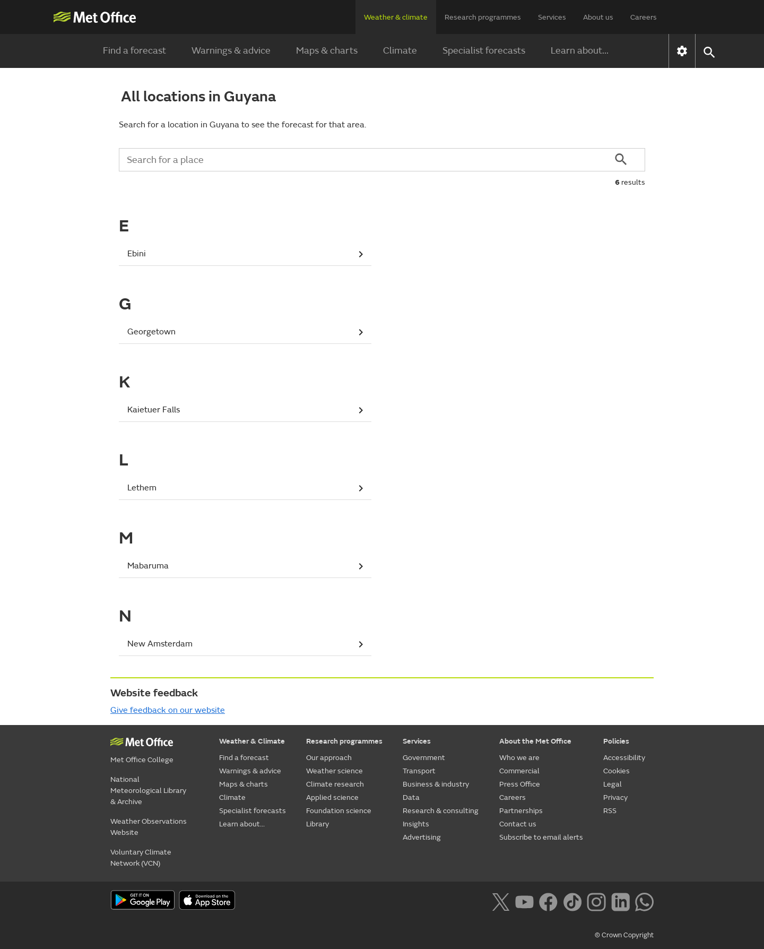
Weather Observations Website (148, 827)
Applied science (332, 797)
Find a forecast (134, 51)
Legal (612, 784)
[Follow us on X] (500, 901)
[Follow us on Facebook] (548, 901)
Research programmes (483, 17)
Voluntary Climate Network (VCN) (140, 858)
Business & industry (436, 784)
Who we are (519, 757)
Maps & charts (327, 51)
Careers (643, 17)
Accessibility (624, 757)
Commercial (519, 770)
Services (552, 17)
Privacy (615, 797)
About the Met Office (535, 741)
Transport (419, 770)
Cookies (616, 770)
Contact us (517, 824)
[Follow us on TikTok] (572, 901)
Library (317, 824)
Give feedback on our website (167, 710)
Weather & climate (396, 17)
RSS (610, 810)
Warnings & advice (231, 51)
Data (411, 797)
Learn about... (580, 51)
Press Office (519, 784)
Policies (616, 741)
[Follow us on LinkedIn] (620, 901)
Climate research (335, 784)
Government (424, 757)
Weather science (334, 770)
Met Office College (141, 759)
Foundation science (338, 810)
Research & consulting (441, 810)
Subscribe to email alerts (541, 837)
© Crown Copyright (624, 935)
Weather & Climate (252, 741)
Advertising (422, 837)
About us (598, 17)
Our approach (329, 757)
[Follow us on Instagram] (596, 901)
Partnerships (521, 810)
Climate (400, 51)
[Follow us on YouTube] (524, 901)
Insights (416, 824)
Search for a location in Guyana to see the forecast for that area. (242, 124)
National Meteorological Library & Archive (148, 790)
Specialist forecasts (483, 51)
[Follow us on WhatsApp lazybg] (644, 901)
